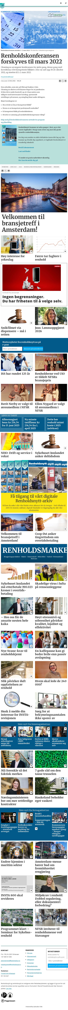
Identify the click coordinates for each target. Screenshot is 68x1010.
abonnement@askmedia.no (10, 961)
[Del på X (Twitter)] (62, 81)
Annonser (30, 963)
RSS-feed (30, 976)
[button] (65, 724)
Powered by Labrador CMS (34, 1006)
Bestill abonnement (26, 148)
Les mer (9, 988)
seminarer (48, 167)
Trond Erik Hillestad (8, 973)
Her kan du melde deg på (28, 160)
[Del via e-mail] (65, 81)
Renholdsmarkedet (33, 969)
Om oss (29, 953)
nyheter (5, 167)
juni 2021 (14, 167)
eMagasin (30, 960)
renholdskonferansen (32, 167)
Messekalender (32, 966)
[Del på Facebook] (60, 81)
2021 (20, 167)
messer (56, 167)
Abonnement (31, 956)
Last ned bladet (24, 151)
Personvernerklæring (34, 973)
